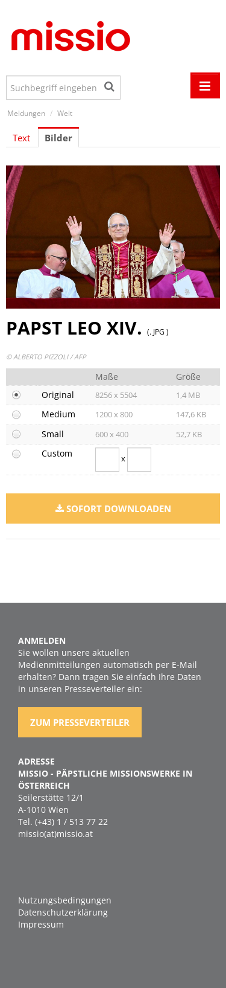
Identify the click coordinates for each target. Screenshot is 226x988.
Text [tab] (21, 138)
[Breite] (107, 459)
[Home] (69, 38)
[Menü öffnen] (205, 85)
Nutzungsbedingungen (64, 900)
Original (58, 394)
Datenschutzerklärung (63, 912)
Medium (58, 414)
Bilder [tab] (58, 138)
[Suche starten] (110, 84)
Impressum (41, 924)
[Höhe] (139, 459)
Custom (57, 453)
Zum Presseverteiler (80, 722)
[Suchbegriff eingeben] (63, 87)
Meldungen (26, 113)
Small (53, 434)
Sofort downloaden (113, 508)
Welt (64, 113)
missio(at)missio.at (55, 833)
